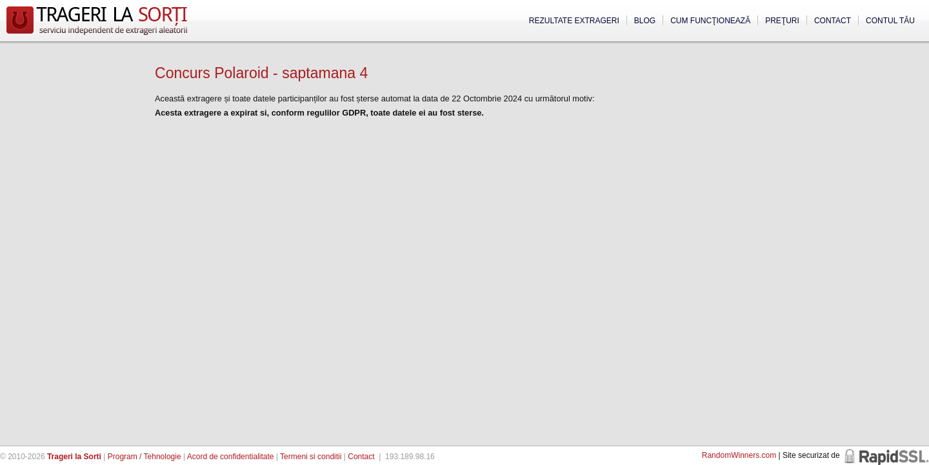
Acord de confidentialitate (230, 456)
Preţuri (782, 20)
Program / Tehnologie (144, 456)
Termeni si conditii (310, 456)
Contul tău (890, 20)
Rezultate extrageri (574, 20)
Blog (644, 20)
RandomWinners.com (739, 455)
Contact (832, 20)
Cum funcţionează (710, 20)
